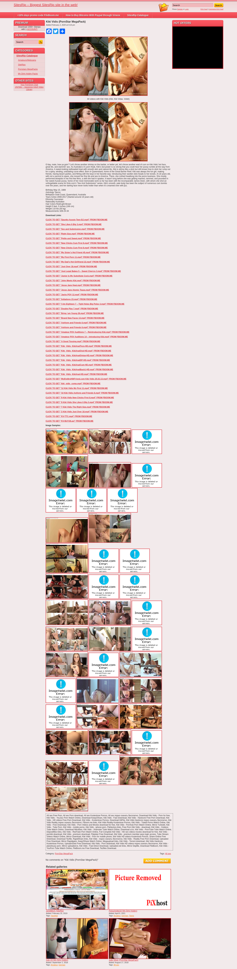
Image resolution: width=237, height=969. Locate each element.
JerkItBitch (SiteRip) (55, 911)
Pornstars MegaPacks (28, 69)
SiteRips (22, 65)
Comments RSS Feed (216, 9)
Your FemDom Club (29, 85)
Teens (131, 916)
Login (187, 9)
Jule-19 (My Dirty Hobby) (57, 960)
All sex (168, 853)
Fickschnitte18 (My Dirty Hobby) (123, 911)
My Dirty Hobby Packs (28, 74)
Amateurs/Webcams (27, 60)
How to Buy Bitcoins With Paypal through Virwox (93, 15)
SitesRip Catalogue (138, 15)
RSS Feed (204, 9)
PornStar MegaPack (64, 853)
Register (180, 9)
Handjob (54, 916)
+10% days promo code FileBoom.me (38, 15)
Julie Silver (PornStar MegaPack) (123, 960)
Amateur (117, 916)
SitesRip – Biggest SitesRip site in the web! (46, 5)
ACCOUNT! (32, 29)
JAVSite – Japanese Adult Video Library (29, 88)
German (125, 916)
